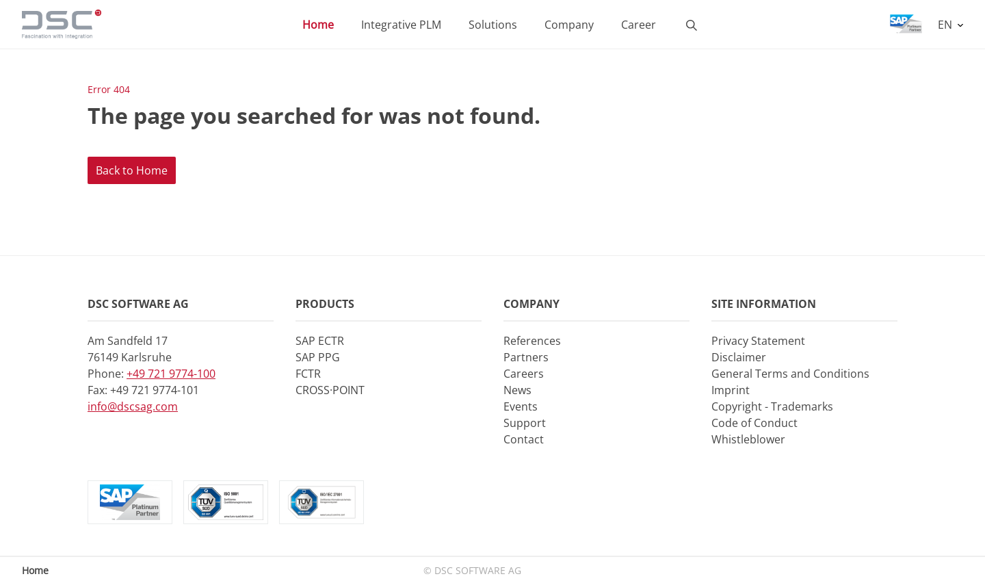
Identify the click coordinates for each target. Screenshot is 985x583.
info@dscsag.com (133, 406)
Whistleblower (748, 439)
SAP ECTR (320, 340)
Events (520, 406)
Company (569, 24)
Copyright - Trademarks (772, 406)
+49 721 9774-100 (171, 373)
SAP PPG (318, 357)
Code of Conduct (754, 422)
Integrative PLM (401, 24)
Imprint (730, 390)
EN (946, 24)
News (517, 390)
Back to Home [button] (132, 170)
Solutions (493, 24)
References (532, 340)
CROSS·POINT (330, 390)
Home (318, 24)
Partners (526, 357)
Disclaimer (738, 357)
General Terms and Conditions (790, 373)
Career (638, 24)
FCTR (308, 373)
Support (524, 422)
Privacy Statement (758, 340)
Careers (523, 373)
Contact (523, 439)
